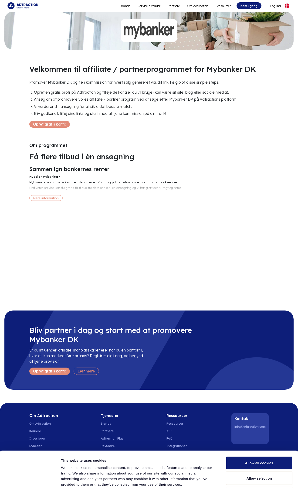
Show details (244, 479)
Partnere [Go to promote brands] (174, 6)
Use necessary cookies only (259, 457)
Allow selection (259, 442)
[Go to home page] (22, 5)
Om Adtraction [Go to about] (197, 6)
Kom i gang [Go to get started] (248, 6)
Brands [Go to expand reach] (125, 6)
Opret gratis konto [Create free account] (49, 124)
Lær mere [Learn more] (86, 371)
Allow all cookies (259, 427)
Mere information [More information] (46, 198)
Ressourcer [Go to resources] (223, 6)
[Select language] (287, 5)
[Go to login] (273, 5)
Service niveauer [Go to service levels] (149, 6)
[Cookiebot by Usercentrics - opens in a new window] (30, 478)
